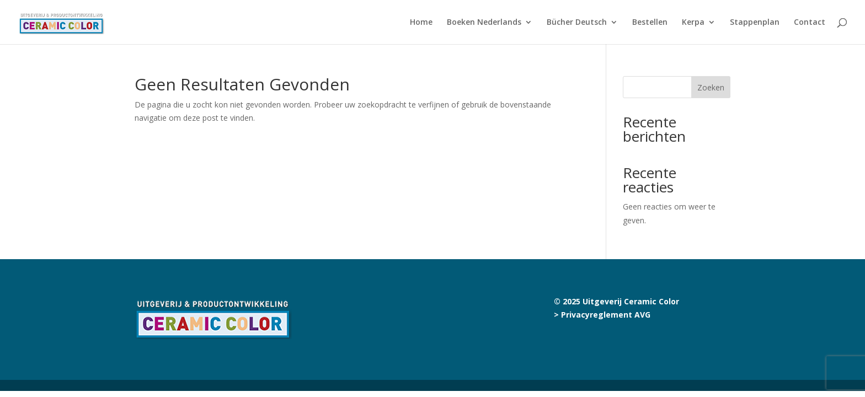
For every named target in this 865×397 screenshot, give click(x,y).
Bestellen (650, 22)
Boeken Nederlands (484, 22)
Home (421, 22)
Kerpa (693, 22)
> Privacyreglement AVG (602, 314)
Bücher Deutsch (577, 22)
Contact (809, 22)
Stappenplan (754, 22)
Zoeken (710, 87)
